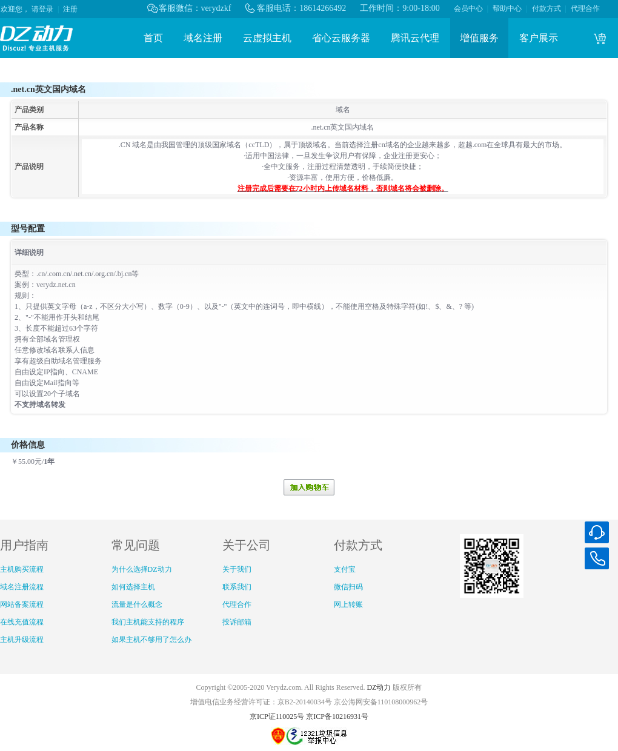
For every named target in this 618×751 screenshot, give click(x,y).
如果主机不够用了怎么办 (151, 639)
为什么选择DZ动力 (141, 569)
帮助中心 (507, 8)
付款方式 (546, 8)
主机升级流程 (22, 639)
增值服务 (479, 38)
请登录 (42, 9)
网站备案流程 (22, 604)
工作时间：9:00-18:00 (399, 8)
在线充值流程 (22, 622)
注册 (70, 9)
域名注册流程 (22, 587)
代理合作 (585, 8)
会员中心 (468, 8)
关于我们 (236, 569)
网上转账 (348, 604)
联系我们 (236, 587)
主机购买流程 (22, 569)
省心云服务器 (341, 38)
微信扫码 (348, 587)
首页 (153, 38)
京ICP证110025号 (277, 716)
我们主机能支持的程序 (147, 622)
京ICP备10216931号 (337, 716)
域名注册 (203, 38)
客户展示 (538, 38)
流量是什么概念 (136, 604)
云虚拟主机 (267, 38)
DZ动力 (379, 687)
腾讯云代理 (415, 38)
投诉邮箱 (236, 622)
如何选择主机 (133, 587)
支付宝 (345, 569)
